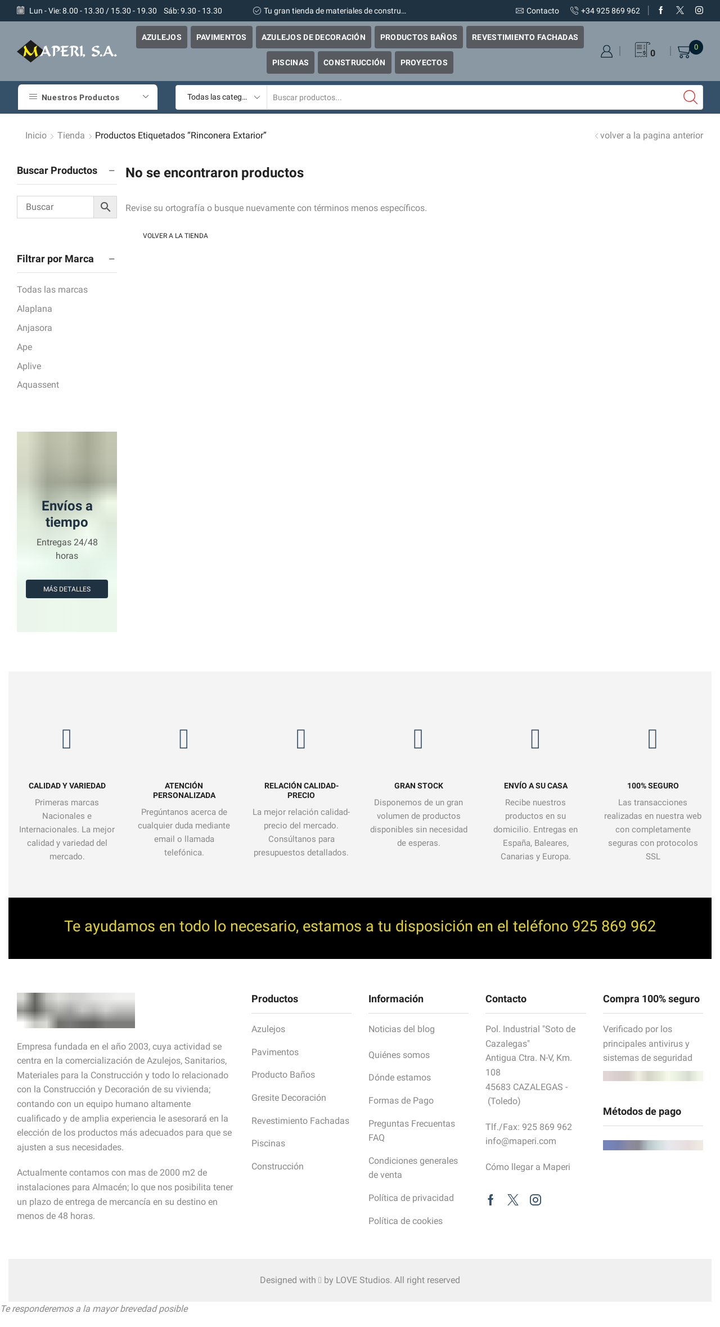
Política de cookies (405, 1221)
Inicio (36, 135)
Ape (24, 347)
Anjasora (34, 327)
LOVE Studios (363, 1280)
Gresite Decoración (288, 1097)
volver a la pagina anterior (651, 135)
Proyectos (424, 62)
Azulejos (162, 37)
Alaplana (34, 308)
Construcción (354, 62)
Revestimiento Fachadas (525, 37)
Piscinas (290, 62)
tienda (71, 135)
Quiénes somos (399, 1055)
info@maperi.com (520, 1141)
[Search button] (691, 97)
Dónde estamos (399, 1077)
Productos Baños (418, 37)
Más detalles (67, 589)
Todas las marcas (52, 289)
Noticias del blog (401, 1029)
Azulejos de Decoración (314, 37)
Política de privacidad (411, 1197)
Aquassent (38, 384)
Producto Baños (283, 1074)
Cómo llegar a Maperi (527, 1167)
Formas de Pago (401, 1100)
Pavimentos (221, 37)
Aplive (29, 366)
